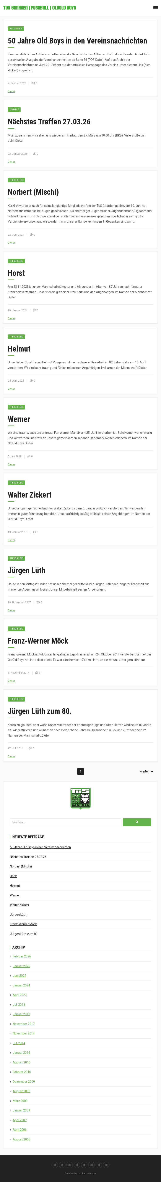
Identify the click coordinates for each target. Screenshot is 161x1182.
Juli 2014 (19, 1043)
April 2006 (20, 1129)
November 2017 (24, 1024)
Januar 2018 (21, 1014)
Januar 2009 (21, 1110)
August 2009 (21, 1091)
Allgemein (16, 28)
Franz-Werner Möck (38, 641)
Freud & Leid (16, 180)
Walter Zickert (29, 494)
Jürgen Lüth (26, 570)
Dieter (11, 91)
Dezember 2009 (24, 1081)
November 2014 (24, 1033)
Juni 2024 (19, 975)
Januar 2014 (21, 1052)
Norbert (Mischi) (33, 192)
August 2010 (21, 1062)
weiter (144, 771)
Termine (14, 109)
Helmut (19, 348)
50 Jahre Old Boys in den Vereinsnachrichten (77, 40)
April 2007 (20, 1120)
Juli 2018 (19, 1004)
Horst (16, 273)
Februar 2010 (22, 1072)
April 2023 (20, 995)
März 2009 (20, 1101)
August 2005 (21, 1139)
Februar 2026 (22, 956)
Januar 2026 (21, 966)
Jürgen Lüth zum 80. (40, 711)
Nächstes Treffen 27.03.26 (49, 121)
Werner (19, 419)
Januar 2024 (21, 985)
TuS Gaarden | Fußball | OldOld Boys (39, 8)
